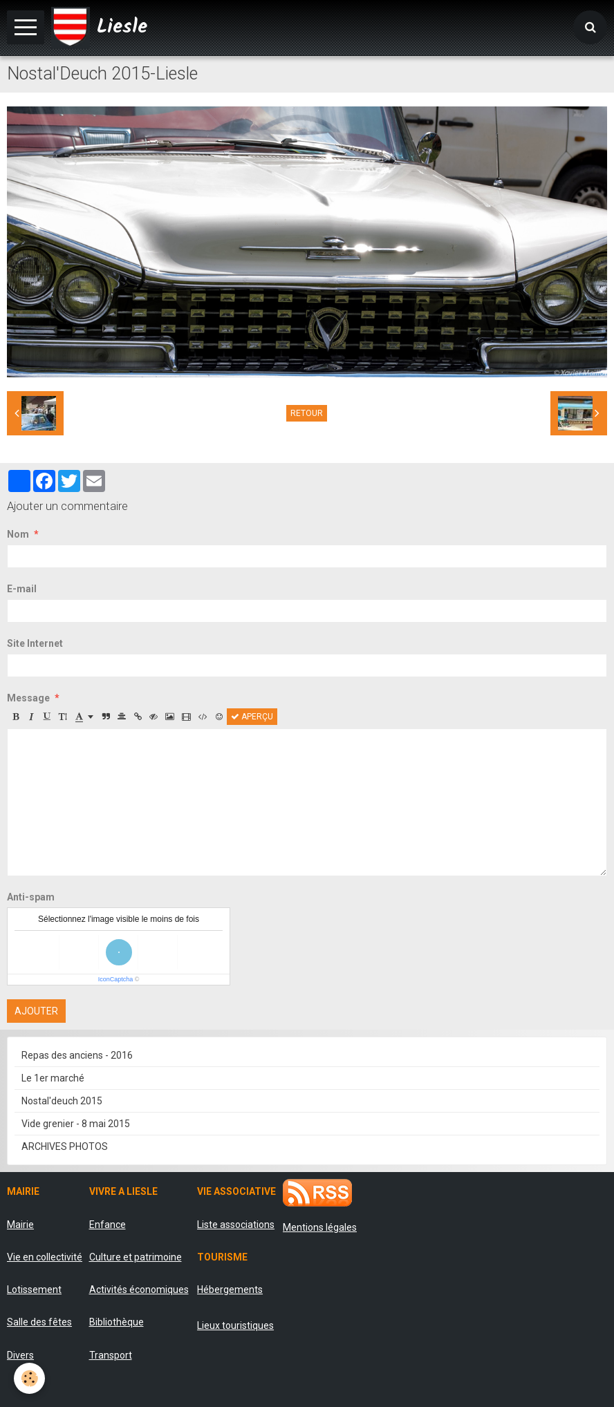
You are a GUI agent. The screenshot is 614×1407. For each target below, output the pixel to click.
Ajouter (36, 1011)
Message (28, 698)
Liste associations (236, 1224)
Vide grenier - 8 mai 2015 (75, 1123)
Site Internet (35, 643)
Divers (20, 1355)
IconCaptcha (115, 979)
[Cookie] (29, 1378)
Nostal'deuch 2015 (61, 1100)
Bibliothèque (116, 1322)
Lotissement (34, 1289)
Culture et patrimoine (135, 1257)
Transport (110, 1355)
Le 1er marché (52, 1078)
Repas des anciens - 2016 (77, 1055)
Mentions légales (320, 1227)
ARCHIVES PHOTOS (64, 1146)
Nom (18, 534)
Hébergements (230, 1289)
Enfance (107, 1224)
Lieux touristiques (235, 1325)
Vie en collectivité (44, 1257)
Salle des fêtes (39, 1322)
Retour (306, 413)
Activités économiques (139, 1289)
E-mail (22, 588)
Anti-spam (31, 897)
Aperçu (252, 716)
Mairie (20, 1224)
